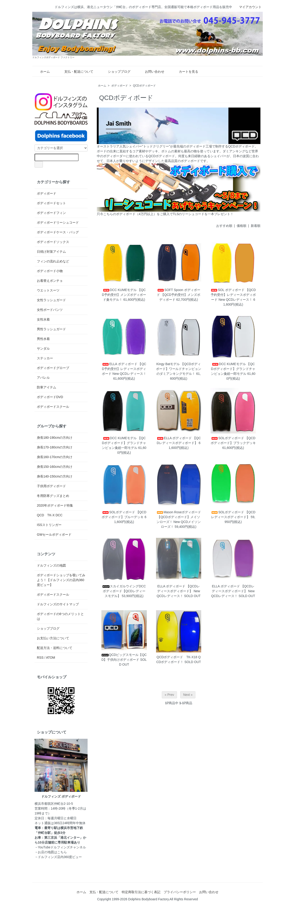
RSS (40, 657)
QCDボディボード (144, 85)
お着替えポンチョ (50, 280)
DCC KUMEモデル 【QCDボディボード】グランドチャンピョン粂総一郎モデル (233, 368)
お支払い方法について (53, 638)
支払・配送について (75, 71)
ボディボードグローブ (53, 368)
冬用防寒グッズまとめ (53, 496)
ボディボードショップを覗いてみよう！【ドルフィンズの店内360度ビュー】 (61, 580)
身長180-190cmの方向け (54, 437)
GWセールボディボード (54, 534)
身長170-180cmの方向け (54, 447)
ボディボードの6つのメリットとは (60, 616)
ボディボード (119, 85)
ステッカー (45, 358)
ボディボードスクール (53, 406)
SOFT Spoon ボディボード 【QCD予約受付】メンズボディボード (178, 294)
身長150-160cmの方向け (54, 467)
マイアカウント (248, 7)
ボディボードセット (51, 203)
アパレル (43, 377)
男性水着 (43, 339)
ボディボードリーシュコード (58, 222)
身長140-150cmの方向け (54, 476)
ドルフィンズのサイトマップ (58, 604)
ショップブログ (115, 71)
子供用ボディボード (51, 486)
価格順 (241, 226)
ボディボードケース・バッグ (58, 232)
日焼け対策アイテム (51, 251)
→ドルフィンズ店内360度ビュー (58, 857)
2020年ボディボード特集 (55, 505)
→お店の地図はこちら (51, 852)
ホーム (41, 71)
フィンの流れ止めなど (53, 261)
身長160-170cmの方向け (54, 457)
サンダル (43, 348)
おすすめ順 (224, 226)
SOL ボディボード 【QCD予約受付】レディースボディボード (233, 294)
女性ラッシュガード (51, 300)
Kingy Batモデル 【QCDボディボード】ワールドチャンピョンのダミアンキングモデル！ (178, 368)
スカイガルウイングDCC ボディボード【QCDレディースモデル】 (124, 591)
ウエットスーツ (48, 290)
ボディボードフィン (51, 213)
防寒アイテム (46, 387)
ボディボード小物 (50, 271)
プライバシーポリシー (180, 892)
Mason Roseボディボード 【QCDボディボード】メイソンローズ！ (178, 517)
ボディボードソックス (53, 242)
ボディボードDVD (50, 397)
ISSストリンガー (49, 525)
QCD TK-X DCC (49, 515)
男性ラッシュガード (51, 329)
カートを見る (185, 71)
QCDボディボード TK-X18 (176, 657)
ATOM (50, 657)
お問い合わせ (151, 71)
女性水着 (43, 319)
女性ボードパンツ (50, 310)
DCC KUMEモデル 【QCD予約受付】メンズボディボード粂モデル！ (124, 294)
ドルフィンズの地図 (51, 565)
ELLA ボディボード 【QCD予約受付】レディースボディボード (124, 368)
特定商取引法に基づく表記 (141, 892)
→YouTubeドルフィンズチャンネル (60, 847)
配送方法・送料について (54, 648)
